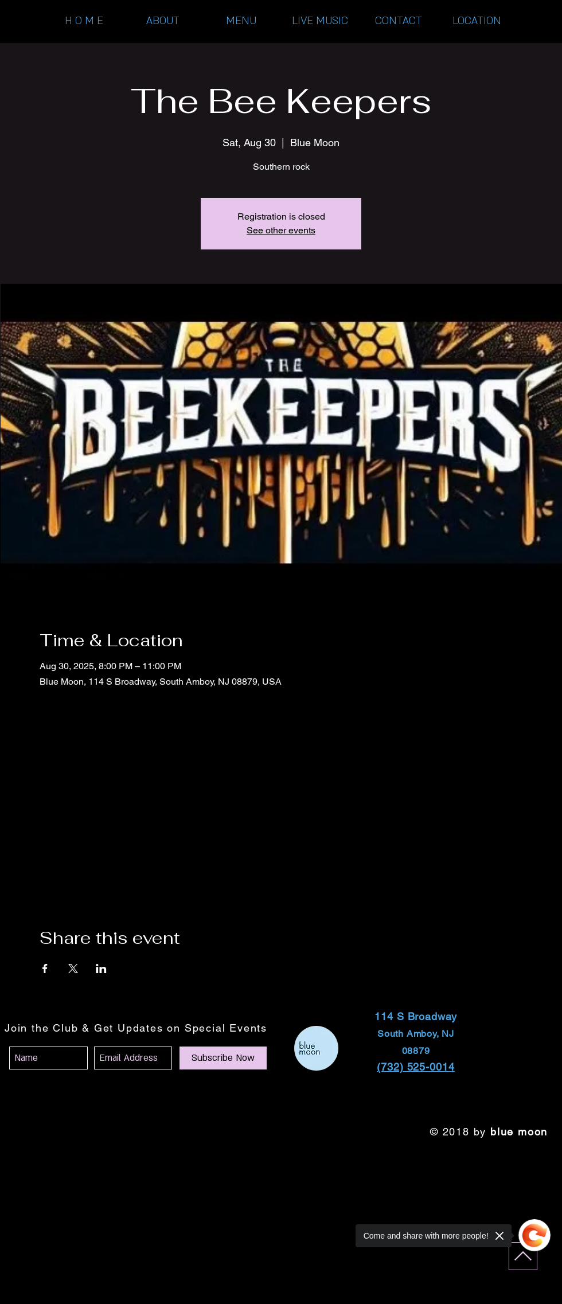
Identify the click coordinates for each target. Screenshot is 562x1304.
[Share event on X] (73, 968)
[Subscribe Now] (223, 1058)
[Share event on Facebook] (45, 968)
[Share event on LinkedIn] (101, 968)
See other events (281, 230)
